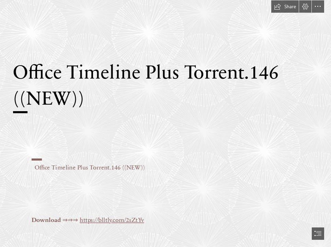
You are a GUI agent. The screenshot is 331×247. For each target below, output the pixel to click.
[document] (165, 123)
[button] (285, 6)
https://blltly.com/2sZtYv (112, 219)
